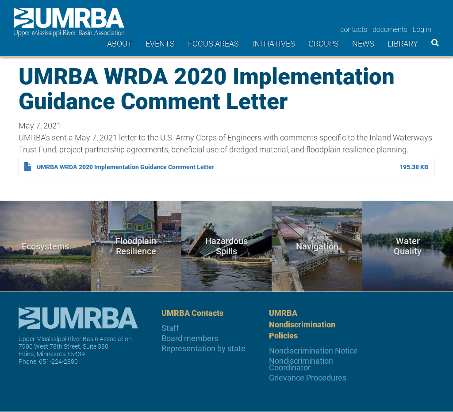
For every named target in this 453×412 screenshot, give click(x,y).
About (119, 43)
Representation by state (203, 348)
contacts (353, 29)
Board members (189, 338)
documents (389, 29)
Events (160, 43)
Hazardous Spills (226, 246)
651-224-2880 (58, 361)
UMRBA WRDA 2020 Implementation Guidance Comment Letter (125, 167)
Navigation (317, 246)
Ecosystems (45, 246)
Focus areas (213, 43)
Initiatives (273, 43)
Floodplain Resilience (135, 246)
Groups (323, 43)
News (363, 43)
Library (403, 43)
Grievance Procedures (307, 377)
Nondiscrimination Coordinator (301, 364)
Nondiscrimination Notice (313, 350)
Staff (170, 328)
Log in (422, 29)
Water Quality (408, 246)
